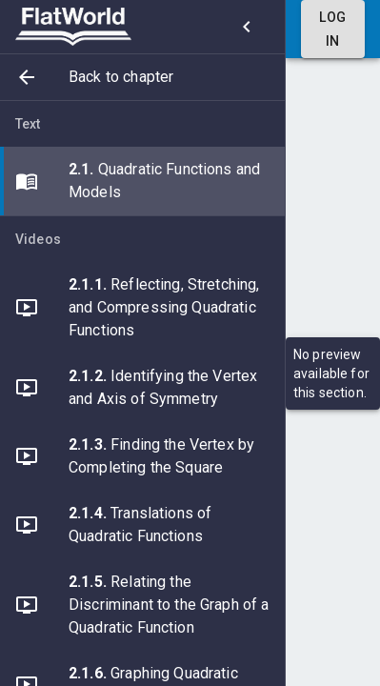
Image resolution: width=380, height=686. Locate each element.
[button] (142, 77)
